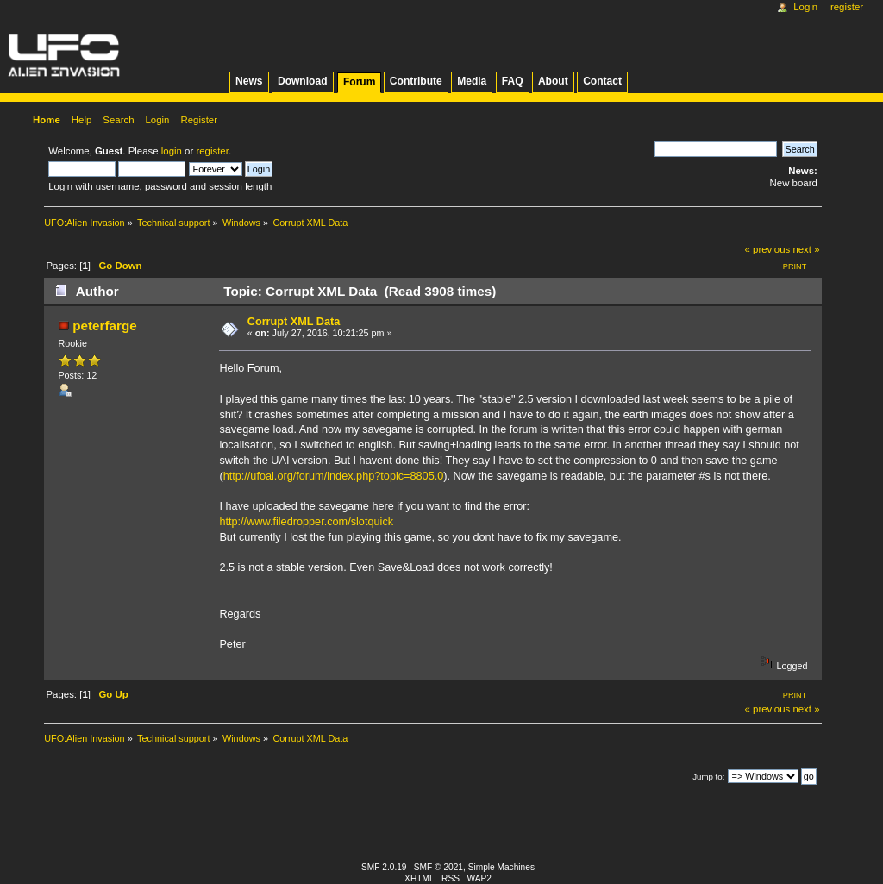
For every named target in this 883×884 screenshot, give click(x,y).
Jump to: (708, 776)
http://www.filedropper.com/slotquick (306, 522)
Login (805, 7)
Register (846, 7)
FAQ (512, 81)
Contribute (416, 81)
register (212, 151)
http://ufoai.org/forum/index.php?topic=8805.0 (333, 476)
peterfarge (104, 325)
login (171, 151)
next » (805, 249)
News (248, 81)
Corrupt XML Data (294, 322)
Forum (359, 82)
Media (471, 81)
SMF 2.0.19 (384, 867)
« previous (768, 249)
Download (303, 81)
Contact (602, 81)
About (553, 81)
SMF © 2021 (438, 867)
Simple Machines (501, 867)
